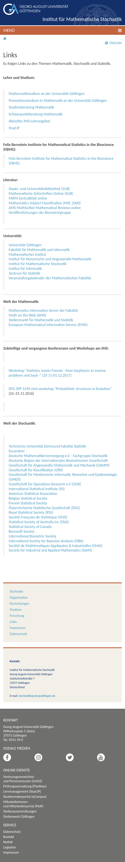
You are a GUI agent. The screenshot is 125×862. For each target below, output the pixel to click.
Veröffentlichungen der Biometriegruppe (40, 212)
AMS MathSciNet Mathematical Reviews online (45, 207)
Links (13, 622)
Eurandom (16, 451)
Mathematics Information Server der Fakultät (43, 310)
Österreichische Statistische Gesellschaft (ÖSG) (44, 507)
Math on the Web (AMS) (27, 315)
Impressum (17, 628)
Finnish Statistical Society (28, 503)
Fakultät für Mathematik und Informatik (39, 249)
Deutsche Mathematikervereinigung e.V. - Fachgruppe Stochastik (58, 455)
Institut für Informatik (25, 268)
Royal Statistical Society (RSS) (31, 512)
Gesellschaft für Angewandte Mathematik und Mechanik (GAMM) (59, 465)
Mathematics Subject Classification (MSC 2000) (45, 203)
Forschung (17, 616)
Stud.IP (14, 128)
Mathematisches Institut (27, 254)
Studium (15, 610)
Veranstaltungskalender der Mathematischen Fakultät (50, 278)
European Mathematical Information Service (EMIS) (48, 324)
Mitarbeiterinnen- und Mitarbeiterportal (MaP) (23, 804)
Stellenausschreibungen (20, 811)
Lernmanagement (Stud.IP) (22, 791)
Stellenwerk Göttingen (18, 816)
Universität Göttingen (25, 245)
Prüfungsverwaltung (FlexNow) (25, 786)
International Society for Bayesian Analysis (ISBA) (46, 541)
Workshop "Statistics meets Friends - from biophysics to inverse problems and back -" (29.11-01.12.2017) (57, 373)
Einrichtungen (19, 603)
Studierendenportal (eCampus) (25, 797)
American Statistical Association (33, 493)
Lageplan (9, 847)
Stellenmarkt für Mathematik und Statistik (41, 320)
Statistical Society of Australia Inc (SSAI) (39, 522)
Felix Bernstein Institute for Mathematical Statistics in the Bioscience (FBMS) (61, 161)
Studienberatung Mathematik (31, 107)
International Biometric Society (32, 536)
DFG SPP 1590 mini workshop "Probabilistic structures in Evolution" (60, 388)
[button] (62, 30)
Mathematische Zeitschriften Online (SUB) (41, 193)
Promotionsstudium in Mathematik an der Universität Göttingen (58, 100)
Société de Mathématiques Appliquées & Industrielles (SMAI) (55, 545)
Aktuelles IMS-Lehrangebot (29, 121)
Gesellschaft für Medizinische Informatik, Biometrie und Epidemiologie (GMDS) (63, 477)
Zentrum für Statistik (24, 273)
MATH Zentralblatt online (28, 198)
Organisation (19, 597)
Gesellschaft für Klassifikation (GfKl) (36, 470)
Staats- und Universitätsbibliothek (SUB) (39, 188)
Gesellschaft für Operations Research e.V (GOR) (45, 484)
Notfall (8, 842)
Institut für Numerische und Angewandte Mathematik (50, 259)
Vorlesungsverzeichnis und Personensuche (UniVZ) (22, 779)
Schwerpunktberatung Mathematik (35, 114)
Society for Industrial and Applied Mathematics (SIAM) (50, 550)
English (113, 43)
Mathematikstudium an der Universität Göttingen (46, 93)
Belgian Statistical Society (28, 498)
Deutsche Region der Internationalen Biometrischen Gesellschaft (58, 460)
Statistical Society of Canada (30, 526)
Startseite (16, 591)
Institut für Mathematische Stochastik (82, 19)
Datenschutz (18, 634)
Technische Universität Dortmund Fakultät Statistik (47, 446)
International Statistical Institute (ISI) (37, 488)
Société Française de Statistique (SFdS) (38, 517)
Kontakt (8, 837)
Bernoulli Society (21, 531)
